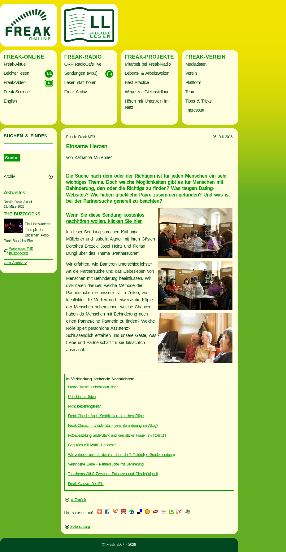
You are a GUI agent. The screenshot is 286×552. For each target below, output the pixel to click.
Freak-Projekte (149, 57)
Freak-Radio (83, 57)
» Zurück (78, 499)
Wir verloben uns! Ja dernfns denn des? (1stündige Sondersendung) (121, 455)
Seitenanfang (80, 526)
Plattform (193, 82)
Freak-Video (14, 82)
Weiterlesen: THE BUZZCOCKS (21, 251)
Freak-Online (24, 57)
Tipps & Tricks (198, 101)
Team (190, 91)
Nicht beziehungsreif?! (85, 406)
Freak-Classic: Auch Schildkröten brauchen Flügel (106, 416)
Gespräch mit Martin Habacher (92, 445)
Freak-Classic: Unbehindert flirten (93, 387)
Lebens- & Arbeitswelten (147, 73)
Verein (191, 73)
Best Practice (137, 82)
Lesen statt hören (80, 82)
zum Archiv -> (15, 263)
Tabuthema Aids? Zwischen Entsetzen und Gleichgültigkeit (113, 474)
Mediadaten (195, 64)
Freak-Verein (205, 57)
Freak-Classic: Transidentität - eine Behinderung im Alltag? (113, 425)
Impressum (195, 110)
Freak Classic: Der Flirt (86, 484)
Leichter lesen (16, 73)
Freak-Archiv (75, 91)
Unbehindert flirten (82, 397)
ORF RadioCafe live (83, 64)
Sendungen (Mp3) (81, 73)
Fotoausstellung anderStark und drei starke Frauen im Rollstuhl (117, 435)
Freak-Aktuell (15, 64)
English (10, 101)
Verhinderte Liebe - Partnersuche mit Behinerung (106, 464)
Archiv (9, 176)
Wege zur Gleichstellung (147, 91)
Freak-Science (16, 91)
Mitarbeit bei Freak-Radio (148, 64)
